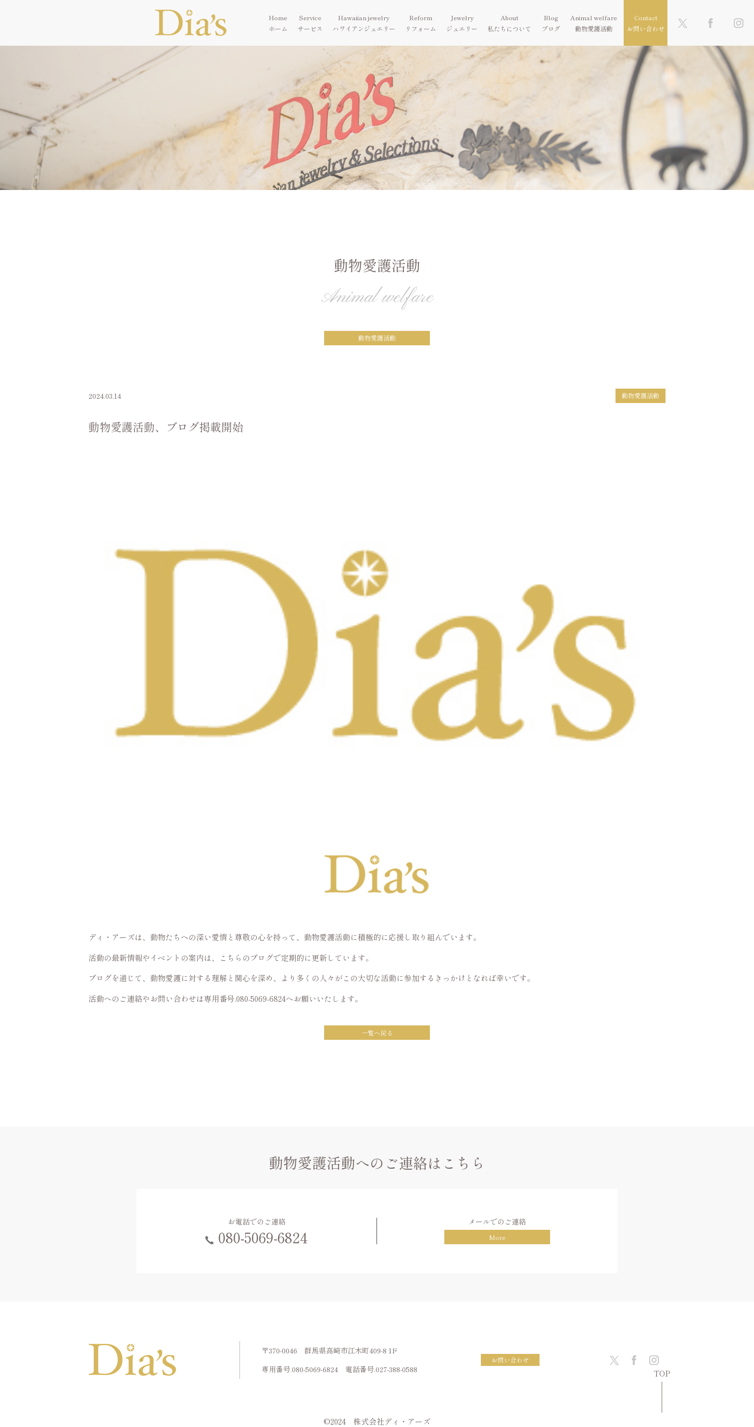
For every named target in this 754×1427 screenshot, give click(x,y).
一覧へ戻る (377, 1032)
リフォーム (420, 28)
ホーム (278, 28)
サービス (310, 28)
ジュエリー (462, 28)
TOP (661, 1374)
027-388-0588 (396, 1369)
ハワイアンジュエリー (364, 28)
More (497, 1237)
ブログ (550, 28)
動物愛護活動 (594, 28)
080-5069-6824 (263, 1237)
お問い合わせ (646, 28)
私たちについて (509, 28)
